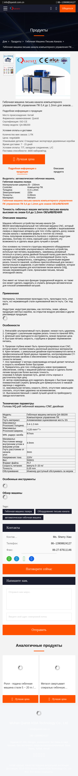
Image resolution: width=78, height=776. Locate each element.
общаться (67, 8)
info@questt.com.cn (13, 2)
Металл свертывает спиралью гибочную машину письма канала (55, 686)
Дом (5, 41)
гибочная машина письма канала (43, 41)
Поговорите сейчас (39, 569)
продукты (16, 41)
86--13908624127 (66, 2)
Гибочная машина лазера (18, 511)
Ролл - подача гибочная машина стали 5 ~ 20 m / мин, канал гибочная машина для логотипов (18, 686)
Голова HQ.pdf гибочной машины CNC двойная (33, 406)
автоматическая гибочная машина (23, 517)
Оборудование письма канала (54, 511)
